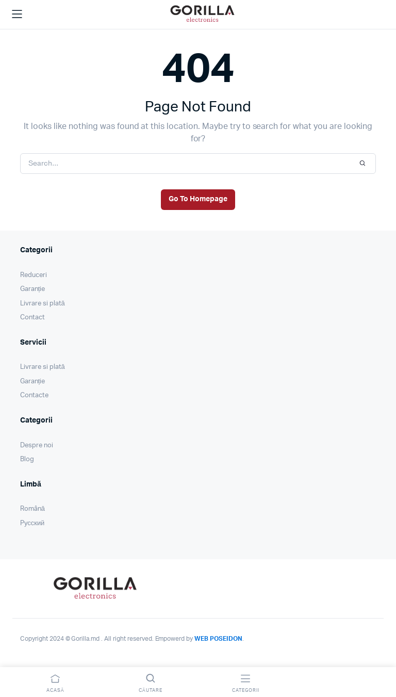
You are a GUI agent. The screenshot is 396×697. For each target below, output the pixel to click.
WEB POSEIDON (218, 639)
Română (32, 509)
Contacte (34, 395)
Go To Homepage (198, 199)
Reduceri (33, 275)
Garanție (32, 289)
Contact (32, 317)
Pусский (32, 523)
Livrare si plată (42, 303)
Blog (27, 459)
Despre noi (36, 445)
